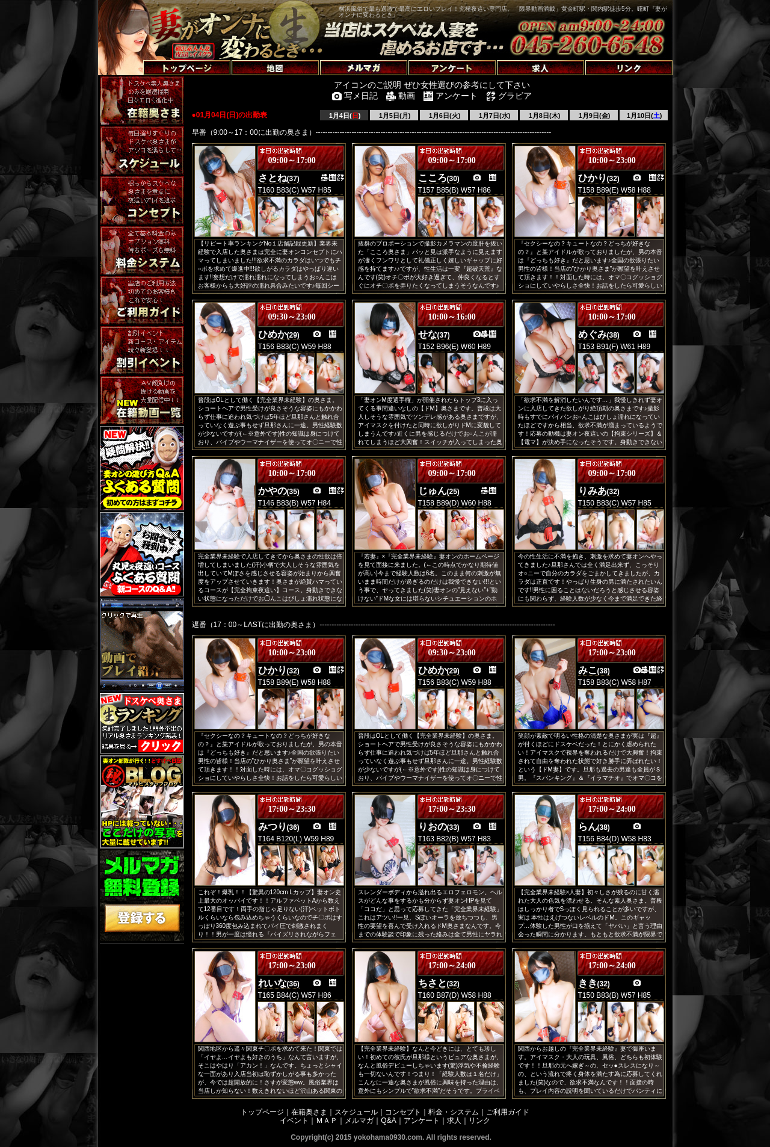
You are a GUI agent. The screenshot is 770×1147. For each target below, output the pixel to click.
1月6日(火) (444, 115)
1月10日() (643, 115)
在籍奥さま (309, 1112)
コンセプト (403, 1112)
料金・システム (453, 1112)
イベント (294, 1120)
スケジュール (356, 1112)
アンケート (422, 1120)
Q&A (388, 1120)
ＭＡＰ (326, 1120)
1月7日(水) (494, 115)
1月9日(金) (594, 115)
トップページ (262, 1112)
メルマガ (359, 1120)
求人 (454, 1120)
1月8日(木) (544, 115)
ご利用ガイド (507, 1112)
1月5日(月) (394, 115)
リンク (479, 1120)
